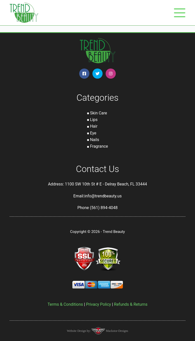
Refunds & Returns (131, 304)
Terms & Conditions (65, 304)
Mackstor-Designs (116, 331)
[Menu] (179, 13)
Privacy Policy (98, 304)
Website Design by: (79, 331)
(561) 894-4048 (104, 207)
